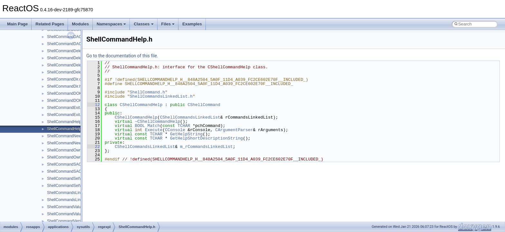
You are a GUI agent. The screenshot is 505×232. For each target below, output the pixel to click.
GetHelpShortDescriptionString (206, 138)
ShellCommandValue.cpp (69, 207)
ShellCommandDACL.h (67, 44)
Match (154, 126)
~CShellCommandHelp (157, 121)
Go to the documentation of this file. (122, 55)
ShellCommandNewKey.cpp (71, 136)
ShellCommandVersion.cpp (70, 221)
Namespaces (111, 24)
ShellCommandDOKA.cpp (69, 93)
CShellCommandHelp (141, 105)
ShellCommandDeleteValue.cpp (74, 65)
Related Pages (49, 24)
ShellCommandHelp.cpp (68, 122)
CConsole (175, 130)
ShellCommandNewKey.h (69, 143)
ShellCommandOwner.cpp (69, 150)
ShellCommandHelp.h (66, 129)
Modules (80, 24)
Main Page (17, 24)
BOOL (140, 126)
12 (93, 105)
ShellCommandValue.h (66, 214)
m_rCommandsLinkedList (206, 147)
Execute (154, 130)
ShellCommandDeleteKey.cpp (72, 51)
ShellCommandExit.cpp (67, 107)
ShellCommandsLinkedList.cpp (73, 192)
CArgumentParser (234, 130)
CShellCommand (203, 105)
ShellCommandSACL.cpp (69, 164)
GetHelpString (186, 134)
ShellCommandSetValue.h (69, 185)
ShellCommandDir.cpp (66, 79)
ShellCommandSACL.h (67, 171)
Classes (143, 24)
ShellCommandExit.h (65, 114)
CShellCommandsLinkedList (190, 117)
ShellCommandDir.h (64, 86)
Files (168, 24)
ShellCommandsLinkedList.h (71, 200)
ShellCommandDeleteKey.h (70, 58)
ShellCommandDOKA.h (67, 100)
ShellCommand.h (147, 92)
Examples (192, 24)
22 (93, 147)
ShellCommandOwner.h (67, 157)
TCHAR (183, 126)
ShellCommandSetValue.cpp (71, 178)
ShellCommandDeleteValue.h (72, 72)
